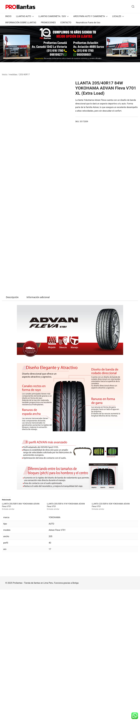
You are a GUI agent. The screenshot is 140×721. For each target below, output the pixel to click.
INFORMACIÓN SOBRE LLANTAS (20, 22)
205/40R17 (24, 74)
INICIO (8, 16)
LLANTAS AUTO (23, 16)
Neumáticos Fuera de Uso (88, 22)
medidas (13, 74)
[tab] (12, 428)
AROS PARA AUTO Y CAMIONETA (89, 16)
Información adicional (38, 428)
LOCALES (116, 16)
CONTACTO (65, 22)
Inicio (4, 74)
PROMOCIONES (48, 22)
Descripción (12, 428)
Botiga (75, 714)
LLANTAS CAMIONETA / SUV (52, 16)
